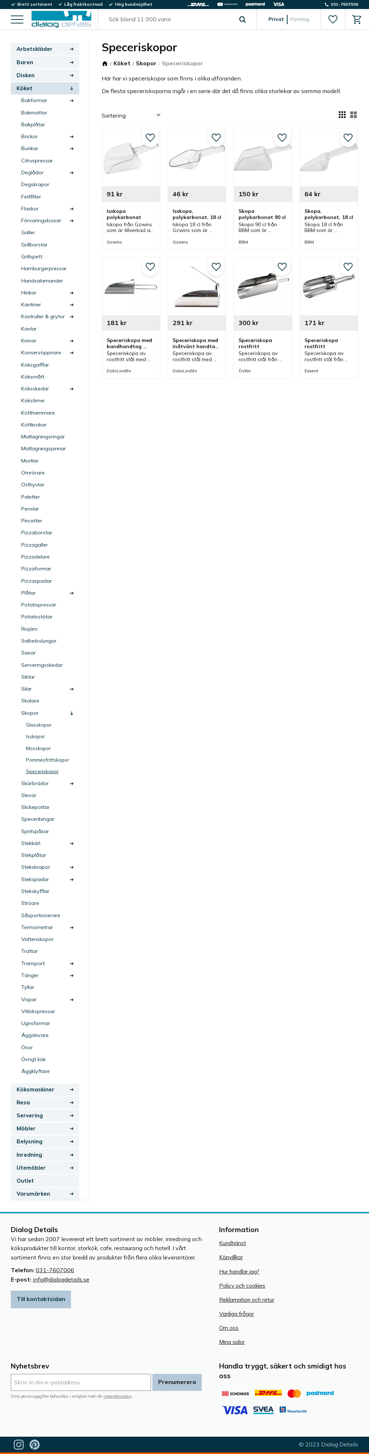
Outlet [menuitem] (25, 1180)
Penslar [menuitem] (30, 508)
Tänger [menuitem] (30, 975)
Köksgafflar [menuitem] (35, 365)
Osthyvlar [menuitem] (32, 484)
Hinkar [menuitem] (28, 292)
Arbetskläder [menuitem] (35, 48)
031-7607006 (55, 1270)
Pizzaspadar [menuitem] (36, 581)
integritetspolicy (117, 1396)
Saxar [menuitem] (28, 652)
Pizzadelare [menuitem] (35, 556)
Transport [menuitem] (33, 963)
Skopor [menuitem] (30, 713)
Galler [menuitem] (28, 232)
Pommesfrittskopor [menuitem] (47, 760)
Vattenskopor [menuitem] (37, 939)
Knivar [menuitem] (28, 340)
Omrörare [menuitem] (33, 472)
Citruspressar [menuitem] (37, 160)
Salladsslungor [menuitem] (39, 641)
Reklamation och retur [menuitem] (246, 1299)
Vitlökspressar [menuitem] (38, 1011)
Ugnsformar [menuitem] (35, 1023)
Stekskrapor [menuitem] (35, 867)
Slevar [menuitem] (28, 795)
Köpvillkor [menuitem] (231, 1257)
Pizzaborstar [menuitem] (36, 532)
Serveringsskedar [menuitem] (42, 665)
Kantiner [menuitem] (31, 304)
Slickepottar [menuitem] (35, 807)
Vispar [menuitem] (29, 999)
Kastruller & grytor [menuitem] (43, 316)
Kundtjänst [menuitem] (232, 1243)
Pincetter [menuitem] (31, 520)
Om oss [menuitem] (229, 1327)
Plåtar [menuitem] (28, 593)
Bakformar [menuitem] (34, 100)
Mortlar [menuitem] (30, 460)
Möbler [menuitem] (26, 1128)
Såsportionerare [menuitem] (40, 915)
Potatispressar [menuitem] (38, 604)
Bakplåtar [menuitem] (33, 124)
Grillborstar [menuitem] (34, 244)
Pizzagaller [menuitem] (34, 545)
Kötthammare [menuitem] (38, 413)
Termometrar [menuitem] (37, 927)
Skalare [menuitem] (30, 700)
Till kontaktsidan (41, 1298)
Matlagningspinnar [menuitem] (43, 448)
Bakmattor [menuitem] (34, 112)
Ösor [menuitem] (27, 1047)
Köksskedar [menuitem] (35, 388)
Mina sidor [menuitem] (232, 1342)
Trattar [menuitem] (29, 951)
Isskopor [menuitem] (35, 736)
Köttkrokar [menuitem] (33, 424)
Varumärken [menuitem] (33, 1193)
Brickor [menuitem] (29, 136)
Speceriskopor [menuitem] (42, 771)
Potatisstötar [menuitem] (37, 616)
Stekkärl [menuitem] (30, 843)
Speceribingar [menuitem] (37, 819)
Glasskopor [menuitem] (39, 725)
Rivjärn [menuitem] (29, 629)
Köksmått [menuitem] (32, 376)
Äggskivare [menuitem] (35, 1035)
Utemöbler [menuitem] (31, 1167)
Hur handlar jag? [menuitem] (239, 1271)
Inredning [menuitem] (29, 1154)
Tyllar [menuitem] (27, 987)
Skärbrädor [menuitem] (35, 783)
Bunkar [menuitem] (29, 148)
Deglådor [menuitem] (32, 172)
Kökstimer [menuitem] (33, 400)
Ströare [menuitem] (30, 903)
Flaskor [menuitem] (30, 208)
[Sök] (242, 19)
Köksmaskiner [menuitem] (35, 1089)
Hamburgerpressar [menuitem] (44, 268)
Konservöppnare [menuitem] (41, 352)
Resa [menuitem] (23, 1102)
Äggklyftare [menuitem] (35, 1071)
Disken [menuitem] (26, 75)
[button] (17, 20)
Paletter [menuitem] (30, 497)
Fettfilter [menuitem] (31, 196)
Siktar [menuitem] (28, 677)
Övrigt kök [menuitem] (33, 1059)
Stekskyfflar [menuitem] (35, 891)
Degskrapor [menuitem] (35, 184)
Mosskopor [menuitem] (38, 748)
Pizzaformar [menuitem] (36, 568)
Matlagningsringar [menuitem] (43, 436)
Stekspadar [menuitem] (35, 879)
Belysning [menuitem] (30, 1141)
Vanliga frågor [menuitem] (236, 1313)
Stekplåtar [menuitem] (33, 855)
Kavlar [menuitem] (29, 328)
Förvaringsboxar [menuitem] (41, 220)
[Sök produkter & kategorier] (169, 19)
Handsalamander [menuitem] (42, 280)
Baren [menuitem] (25, 62)
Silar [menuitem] (26, 689)
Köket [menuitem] (24, 88)
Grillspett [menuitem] (31, 256)
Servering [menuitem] (30, 1115)
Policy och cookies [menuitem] (242, 1285)
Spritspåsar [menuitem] (35, 831)
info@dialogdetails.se (61, 1279)
